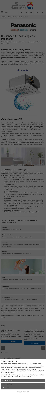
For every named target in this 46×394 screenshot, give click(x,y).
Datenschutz (26, 391)
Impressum (19, 391)
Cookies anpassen (6, 387)
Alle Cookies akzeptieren (7, 380)
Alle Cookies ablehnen (7, 384)
